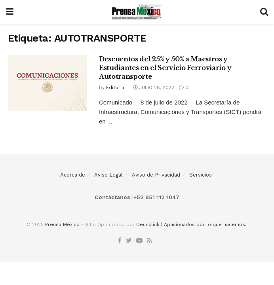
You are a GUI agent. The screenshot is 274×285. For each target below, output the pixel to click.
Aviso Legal (108, 175)
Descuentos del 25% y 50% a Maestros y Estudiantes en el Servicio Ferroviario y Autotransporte (165, 68)
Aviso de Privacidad (156, 175)
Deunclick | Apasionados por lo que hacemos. (191, 224)
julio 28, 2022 (153, 87)
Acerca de (72, 175)
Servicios (200, 175)
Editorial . (117, 87)
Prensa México (62, 224)
